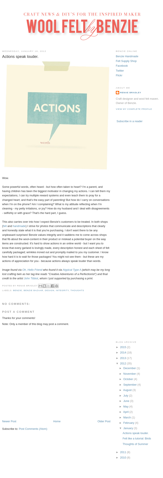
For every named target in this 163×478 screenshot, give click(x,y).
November (130, 373)
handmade (19, 226)
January (128, 428)
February (129, 422)
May (126, 406)
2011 (123, 452)
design (49, 290)
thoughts (77, 290)
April (126, 411)
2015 (123, 347)
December (130, 368)
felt (5, 226)
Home (56, 421)
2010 (123, 457)
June (126, 401)
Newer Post (9, 421)
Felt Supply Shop (126, 61)
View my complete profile (134, 109)
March (127, 417)
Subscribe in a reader (130, 121)
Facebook (122, 65)
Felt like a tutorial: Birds (137, 438)
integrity (62, 290)
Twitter (120, 70)
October (128, 379)
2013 (123, 358)
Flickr (119, 75)
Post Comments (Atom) (33, 428)
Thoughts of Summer (135, 444)
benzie (17, 290)
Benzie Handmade (127, 56)
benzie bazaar (33, 290)
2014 (123, 352)
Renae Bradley (130, 92)
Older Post (104, 421)
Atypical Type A (72, 269)
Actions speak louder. (136, 433)
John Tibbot (31, 278)
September (130, 384)
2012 (123, 363)
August (127, 390)
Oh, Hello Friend (32, 269)
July (126, 395)
